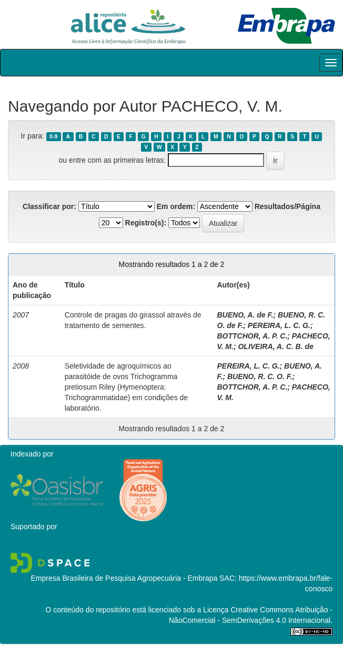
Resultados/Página (287, 206)
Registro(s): (146, 223)
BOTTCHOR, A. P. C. (252, 336)
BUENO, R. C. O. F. (259, 376)
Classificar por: (49, 206)
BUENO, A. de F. (245, 315)
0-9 (53, 136)
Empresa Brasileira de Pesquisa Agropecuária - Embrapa (124, 578)
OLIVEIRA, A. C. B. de (275, 346)
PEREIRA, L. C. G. (279, 325)
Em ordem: (176, 206)
